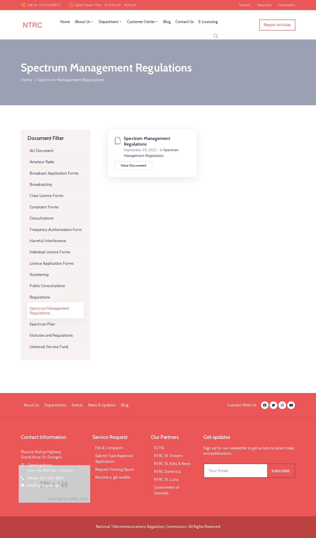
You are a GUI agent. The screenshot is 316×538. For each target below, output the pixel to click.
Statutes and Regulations (51, 335)
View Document (134, 165)
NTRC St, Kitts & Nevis (172, 463)
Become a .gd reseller (112, 477)
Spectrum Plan (42, 324)
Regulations (40, 297)
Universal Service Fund (49, 346)
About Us (84, 22)
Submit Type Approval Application (114, 459)
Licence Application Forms (52, 263)
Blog (167, 22)
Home (65, 22)
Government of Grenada (167, 490)
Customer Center (142, 22)
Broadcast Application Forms (54, 173)
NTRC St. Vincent (168, 456)
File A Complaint (109, 448)
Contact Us (184, 22)
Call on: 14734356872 (44, 5)
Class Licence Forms (46, 195)
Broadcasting (41, 184)
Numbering (39, 274)
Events (77, 405)
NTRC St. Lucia (166, 479)
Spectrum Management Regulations (49, 310)
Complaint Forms (44, 207)
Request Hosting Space (114, 469)
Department (110, 22)
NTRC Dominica (167, 471)
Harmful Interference (48, 240)
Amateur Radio (42, 161)
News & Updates (102, 405)
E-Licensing (208, 22)
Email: (44, 485)
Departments (55, 405)
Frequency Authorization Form (56, 229)
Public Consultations (47, 285)
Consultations (42, 218)
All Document (42, 150)
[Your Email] (235, 470)
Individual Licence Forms (50, 252)
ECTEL (159, 448)
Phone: (45, 478)
